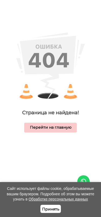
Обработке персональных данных (58, 199)
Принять (50, 209)
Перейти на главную (50, 127)
